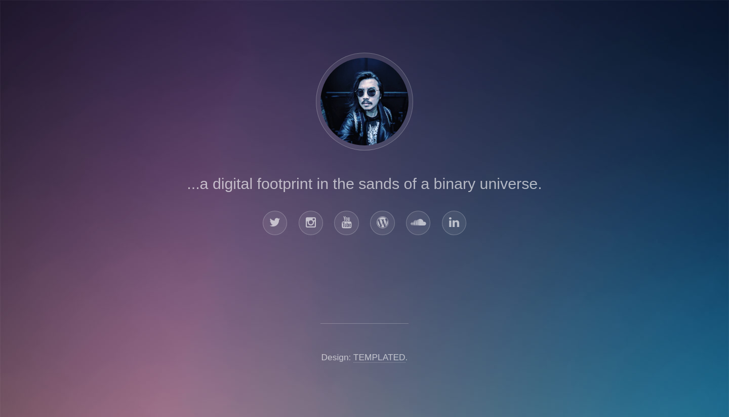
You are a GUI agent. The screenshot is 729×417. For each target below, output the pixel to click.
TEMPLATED (379, 357)
